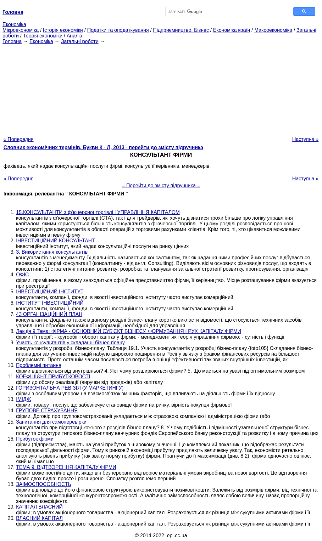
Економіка (14, 24)
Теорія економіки (42, 35)
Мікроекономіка (21, 30)
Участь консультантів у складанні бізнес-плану (70, 342)
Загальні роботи (79, 41)
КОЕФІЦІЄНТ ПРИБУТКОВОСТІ (53, 376)
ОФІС (22, 274)
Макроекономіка (273, 30)
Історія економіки (63, 30)
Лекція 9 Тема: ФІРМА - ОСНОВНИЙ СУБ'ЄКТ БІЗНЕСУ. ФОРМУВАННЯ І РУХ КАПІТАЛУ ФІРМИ (128, 331)
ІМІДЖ (23, 399)
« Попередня (18, 139)
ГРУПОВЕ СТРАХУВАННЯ (47, 410)
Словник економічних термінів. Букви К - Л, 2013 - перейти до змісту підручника (103, 147)
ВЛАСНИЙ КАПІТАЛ (39, 518)
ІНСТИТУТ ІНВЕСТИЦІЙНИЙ (49, 303)
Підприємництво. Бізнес (181, 30)
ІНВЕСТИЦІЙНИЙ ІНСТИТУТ (49, 291)
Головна (12, 41)
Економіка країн (231, 30)
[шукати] (227, 11)
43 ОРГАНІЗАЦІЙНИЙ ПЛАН (49, 314)
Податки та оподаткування (118, 30)
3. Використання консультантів (51, 252)
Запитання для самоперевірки (51, 422)
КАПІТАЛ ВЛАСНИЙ (39, 507)
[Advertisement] (161, 88)
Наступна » (305, 139)
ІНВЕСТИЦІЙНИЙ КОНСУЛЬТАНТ (55, 240)
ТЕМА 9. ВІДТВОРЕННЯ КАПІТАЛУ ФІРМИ (66, 467)
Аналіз (74, 35)
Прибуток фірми (34, 439)
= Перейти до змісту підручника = (161, 185)
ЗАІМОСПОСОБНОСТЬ (43, 484)
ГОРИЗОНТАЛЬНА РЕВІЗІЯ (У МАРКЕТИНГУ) (70, 388)
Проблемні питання (38, 365)
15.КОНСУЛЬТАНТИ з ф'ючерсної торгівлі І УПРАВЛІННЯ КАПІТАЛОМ (98, 212)
